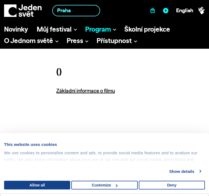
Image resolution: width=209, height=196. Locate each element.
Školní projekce (147, 29)
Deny (171, 185)
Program (98, 29)
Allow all (37, 185)
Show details (182, 171)
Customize (105, 185)
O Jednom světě (28, 40)
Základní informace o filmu (85, 91)
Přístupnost (114, 40)
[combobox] (76, 10)
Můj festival (54, 29)
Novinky (16, 29)
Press (75, 40)
